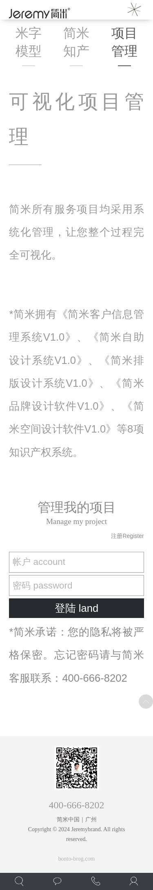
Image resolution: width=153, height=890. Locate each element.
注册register (127, 536)
